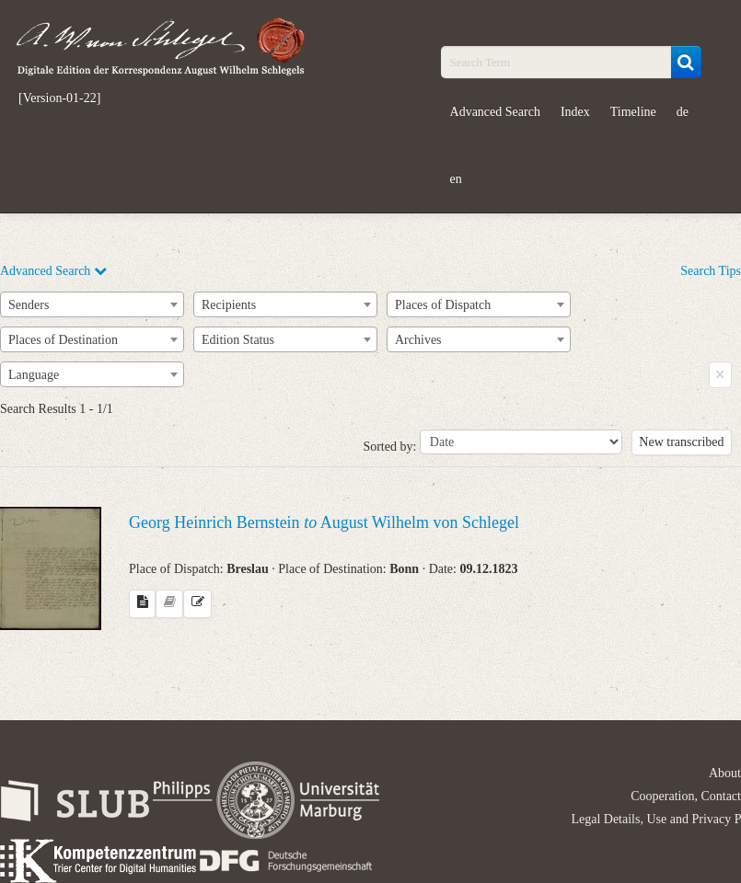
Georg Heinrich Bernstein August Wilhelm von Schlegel (324, 522)
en (456, 179)
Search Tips (710, 271)
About (725, 773)
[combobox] (92, 304)
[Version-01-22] (59, 98)
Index (575, 112)
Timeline (633, 112)
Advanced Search (495, 112)
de (683, 112)
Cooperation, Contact (686, 796)
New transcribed (681, 442)
